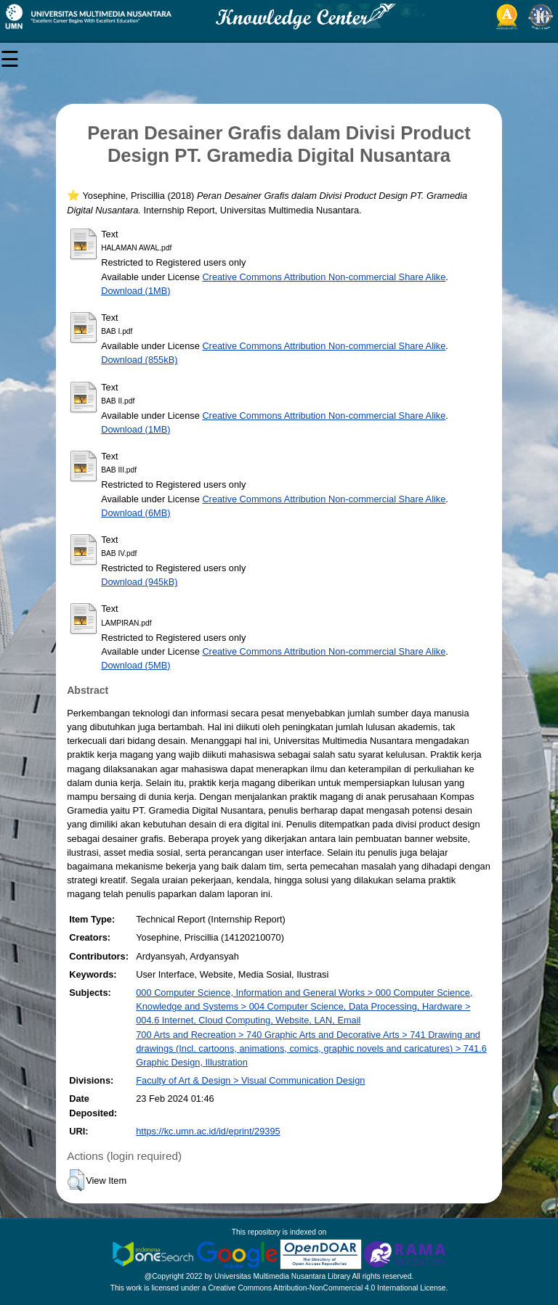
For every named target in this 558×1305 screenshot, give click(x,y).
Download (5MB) (135, 665)
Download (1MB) (135, 290)
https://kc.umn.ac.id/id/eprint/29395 (208, 1131)
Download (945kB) (139, 581)
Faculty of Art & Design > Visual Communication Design (250, 1080)
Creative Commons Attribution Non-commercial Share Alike (323, 276)
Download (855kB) (139, 359)
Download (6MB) (135, 512)
